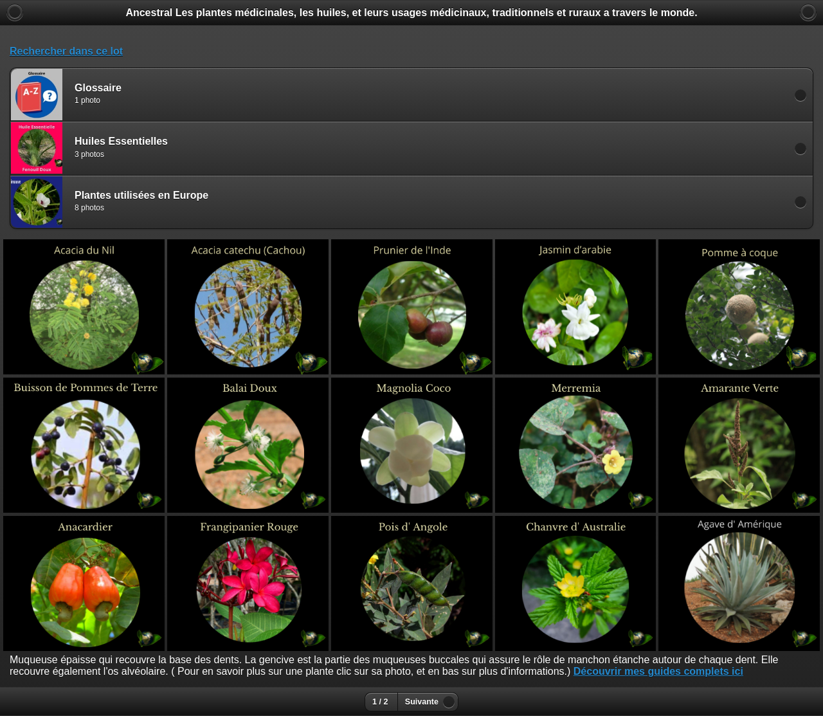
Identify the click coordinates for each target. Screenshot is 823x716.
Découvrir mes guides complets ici (658, 671)
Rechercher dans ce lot (66, 51)
